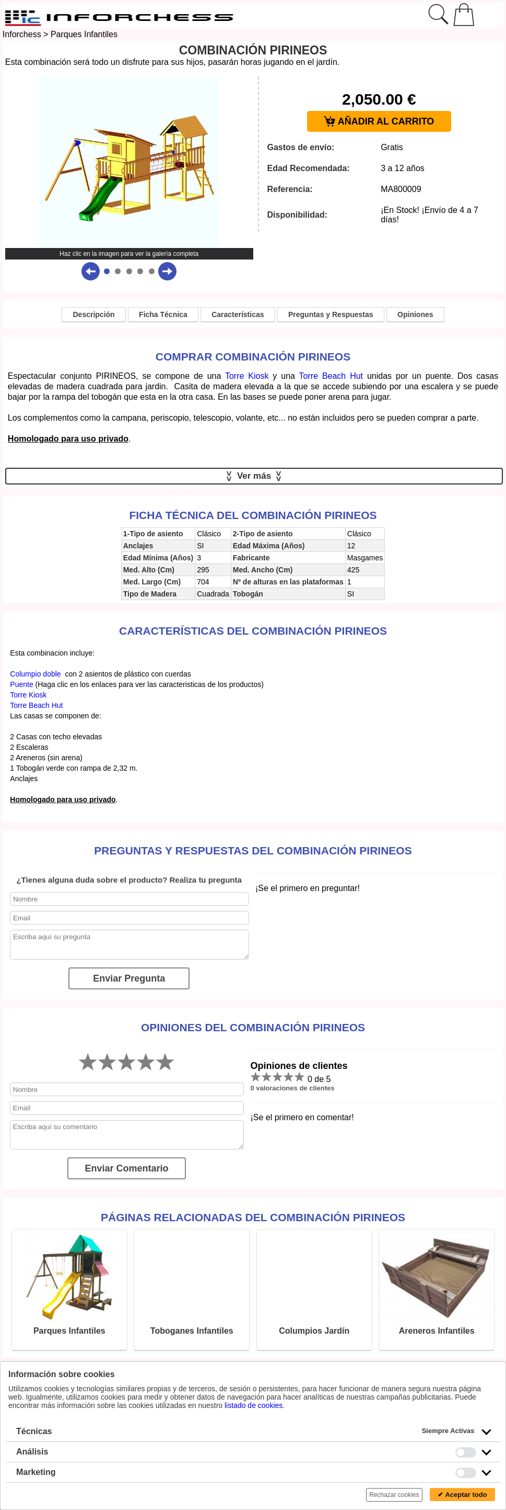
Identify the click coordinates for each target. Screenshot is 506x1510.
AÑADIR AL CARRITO (379, 121)
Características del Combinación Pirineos (253, 631)
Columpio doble (35, 674)
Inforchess (22, 34)
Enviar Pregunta (129, 978)
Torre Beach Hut (331, 375)
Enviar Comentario (126, 1168)
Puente (21, 684)
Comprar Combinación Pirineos (253, 357)
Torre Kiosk (246, 375)
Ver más (254, 476)
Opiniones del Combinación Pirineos (253, 1027)
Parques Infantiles (84, 34)
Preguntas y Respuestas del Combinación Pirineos (252, 850)
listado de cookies (254, 1405)
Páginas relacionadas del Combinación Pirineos (253, 1217)
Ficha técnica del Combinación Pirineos (252, 515)
